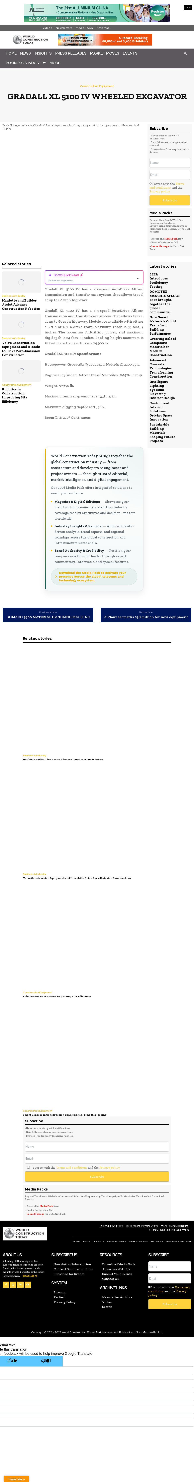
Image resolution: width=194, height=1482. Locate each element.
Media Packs (84, 28)
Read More (30, 1276)
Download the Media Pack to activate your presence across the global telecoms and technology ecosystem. (92, 576)
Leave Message (160, 246)
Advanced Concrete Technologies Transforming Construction (161, 368)
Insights (43, 53)
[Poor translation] (46, 1361)
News (25, 53)
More (55, 63)
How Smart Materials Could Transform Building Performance (163, 325)
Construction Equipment (97, 86)
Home (11, 53)
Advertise (103, 28)
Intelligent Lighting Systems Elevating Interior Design (162, 390)
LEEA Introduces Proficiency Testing (159, 280)
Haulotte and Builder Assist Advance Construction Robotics (21, 304)
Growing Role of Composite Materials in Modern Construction (163, 347)
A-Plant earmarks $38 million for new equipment (146, 617)
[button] (185, 53)
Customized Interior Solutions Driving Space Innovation (161, 411)
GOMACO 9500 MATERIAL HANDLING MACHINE (48, 617)
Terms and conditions (167, 185)
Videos (47, 28)
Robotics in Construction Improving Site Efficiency (14, 395)
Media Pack (171, 238)
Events (130, 53)
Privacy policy (160, 191)
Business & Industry (26, 63)
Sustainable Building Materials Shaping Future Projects (162, 432)
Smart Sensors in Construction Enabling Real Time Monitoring (65, 1114)
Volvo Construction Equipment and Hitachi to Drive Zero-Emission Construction (21, 349)
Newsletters (64, 28)
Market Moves (104, 53)
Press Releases (71, 53)
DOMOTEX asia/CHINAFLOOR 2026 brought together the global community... (165, 301)
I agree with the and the (167, 187)
